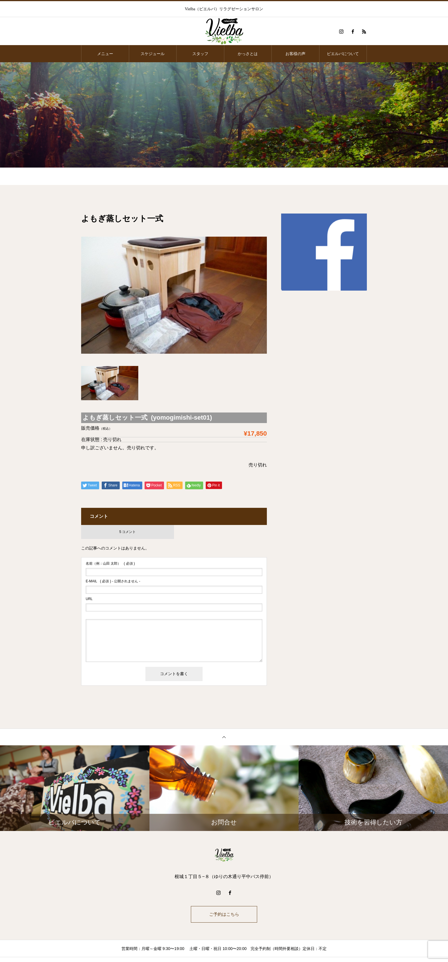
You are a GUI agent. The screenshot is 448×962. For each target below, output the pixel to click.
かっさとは (248, 53)
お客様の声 (295, 53)
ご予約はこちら (224, 914)
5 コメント (127, 532)
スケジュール (153, 53)
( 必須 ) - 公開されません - (113, 581)
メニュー (105, 53)
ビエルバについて (343, 53)
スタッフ (200, 53)
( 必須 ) (110, 563)
